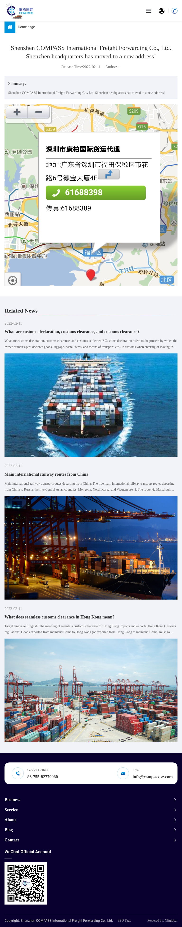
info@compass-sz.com (153, 777)
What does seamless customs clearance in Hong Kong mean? (59, 617)
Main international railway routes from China (46, 474)
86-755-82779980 (42, 777)
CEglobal (171, 920)
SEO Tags (124, 920)
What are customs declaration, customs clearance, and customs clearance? (72, 331)
